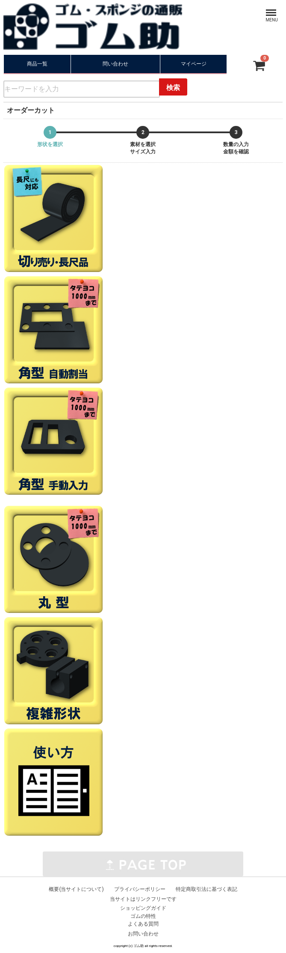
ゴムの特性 (143, 916)
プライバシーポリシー (139, 889)
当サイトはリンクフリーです (143, 899)
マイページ (193, 64)
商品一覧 (37, 64)
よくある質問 (143, 924)
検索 (173, 88)
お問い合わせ (143, 934)
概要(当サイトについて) (76, 889)
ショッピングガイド (143, 908)
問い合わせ (115, 64)
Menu (264, 8)
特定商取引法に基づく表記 (206, 889)
